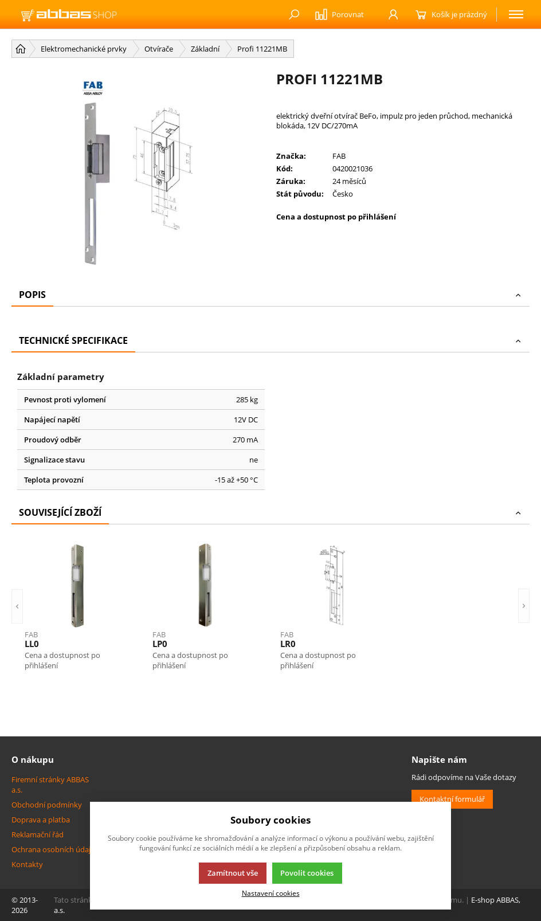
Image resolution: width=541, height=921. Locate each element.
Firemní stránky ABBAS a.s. (50, 784)
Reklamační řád (37, 834)
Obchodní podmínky (46, 804)
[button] (17, 606)
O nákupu (32, 759)
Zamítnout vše (232, 873)
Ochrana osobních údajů (53, 849)
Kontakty (27, 864)
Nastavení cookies (271, 893)
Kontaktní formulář (452, 799)
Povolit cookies (307, 873)
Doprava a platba (40, 819)
